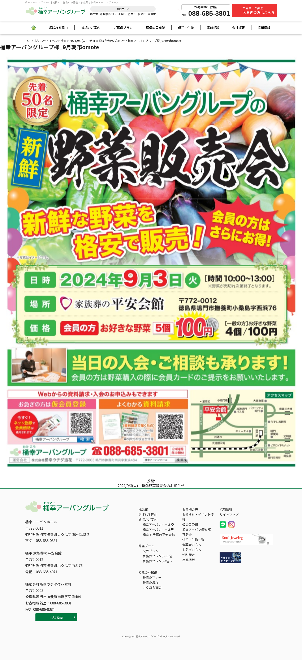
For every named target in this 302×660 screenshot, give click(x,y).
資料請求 (188, 554)
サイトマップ (229, 514)
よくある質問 (152, 587)
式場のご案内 (90, 27)
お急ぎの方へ (191, 549)
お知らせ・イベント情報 (198, 517)
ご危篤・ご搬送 (259, 10)
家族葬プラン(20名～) (158, 561)
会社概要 (238, 27)
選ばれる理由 (58, 27)
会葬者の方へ (191, 544)
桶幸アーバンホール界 (158, 529)
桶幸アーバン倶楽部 (196, 529)
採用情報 (264, 27)
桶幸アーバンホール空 (158, 524)
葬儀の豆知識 (155, 27)
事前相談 (213, 27)
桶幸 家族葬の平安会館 (159, 534)
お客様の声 (190, 509)
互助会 (187, 534)
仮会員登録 (190, 524)
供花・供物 (186, 27)
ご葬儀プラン (123, 27)
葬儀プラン (146, 546)
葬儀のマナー (152, 577)
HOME (143, 509)
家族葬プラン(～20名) (158, 556)
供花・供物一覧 (193, 539)
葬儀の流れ (150, 582)
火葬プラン (150, 551)
